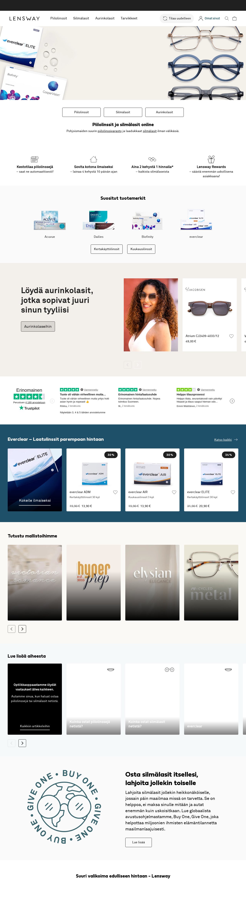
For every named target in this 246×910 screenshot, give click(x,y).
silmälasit (150, 131)
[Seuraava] (137, 365)
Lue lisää (138, 842)
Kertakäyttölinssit (106, 249)
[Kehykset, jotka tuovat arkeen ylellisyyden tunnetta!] (152, 583)
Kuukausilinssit (141, 249)
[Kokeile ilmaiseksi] (35, 479)
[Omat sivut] (209, 18)
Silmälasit (81, 18)
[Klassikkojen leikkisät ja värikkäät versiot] (93, 583)
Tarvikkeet (129, 18)
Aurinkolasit (105, 18)
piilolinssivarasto (110, 131)
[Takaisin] (127, 365)
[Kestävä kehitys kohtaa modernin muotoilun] (211, 583)
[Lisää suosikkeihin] (231, 336)
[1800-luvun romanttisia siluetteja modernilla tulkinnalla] (35, 583)
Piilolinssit (58, 18)
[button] (177, 18)
